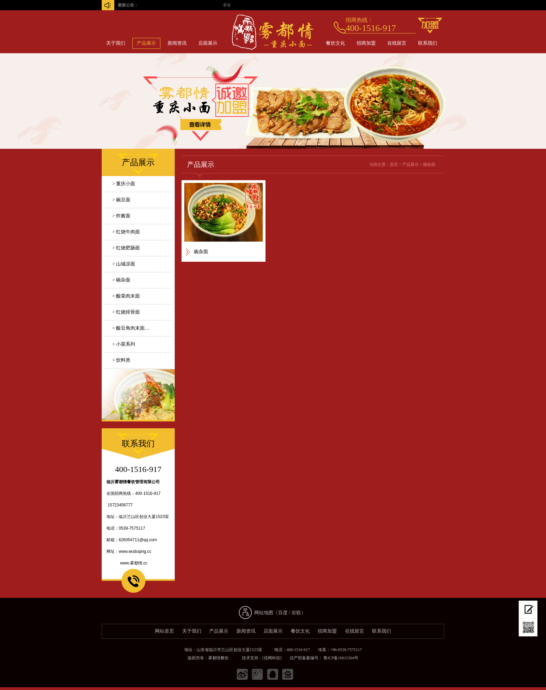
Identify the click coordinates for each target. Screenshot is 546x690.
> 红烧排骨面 (126, 312)
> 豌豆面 (121, 199)
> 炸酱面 (121, 215)
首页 (394, 164)
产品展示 (146, 43)
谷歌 (296, 612)
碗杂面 (429, 164)
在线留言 (396, 43)
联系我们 (427, 43)
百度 (283, 612)
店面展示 (207, 43)
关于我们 (115, 43)
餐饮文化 (335, 43)
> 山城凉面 (123, 264)
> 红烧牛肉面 (126, 231)
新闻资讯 (177, 43)
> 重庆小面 (123, 183)
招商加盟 (366, 43)
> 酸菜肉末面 (126, 296)
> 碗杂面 (121, 280)
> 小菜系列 (123, 344)
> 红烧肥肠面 (126, 247)
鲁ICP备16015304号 (340, 658)
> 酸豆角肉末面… (130, 328)
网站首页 (164, 631)
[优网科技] (272, 658)
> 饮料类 (121, 360)
